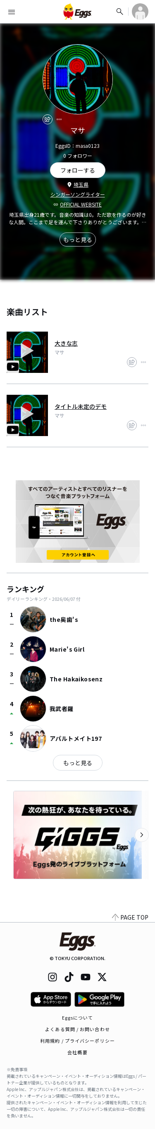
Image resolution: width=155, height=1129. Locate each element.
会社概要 (77, 1052)
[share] (47, 119)
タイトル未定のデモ (81, 406)
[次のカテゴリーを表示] (142, 835)
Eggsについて (77, 1017)
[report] (59, 119)
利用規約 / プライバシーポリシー (77, 1040)
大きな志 (66, 343)
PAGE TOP (130, 917)
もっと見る (77, 239)
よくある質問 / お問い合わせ (77, 1029)
